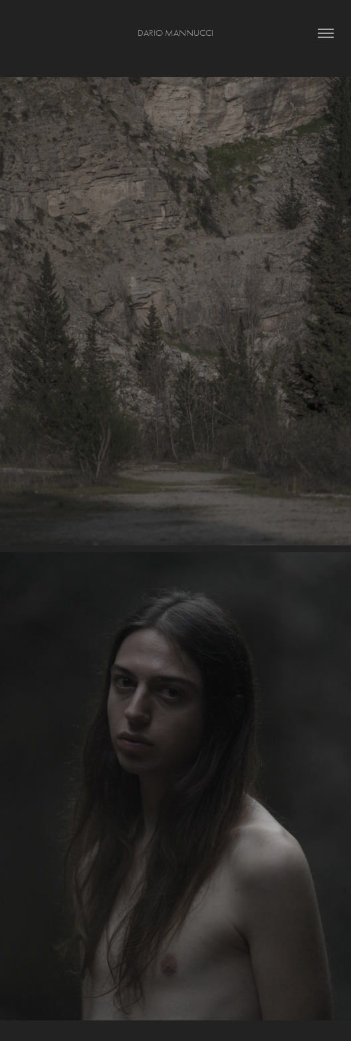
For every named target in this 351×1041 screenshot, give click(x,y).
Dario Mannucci (175, 33)
